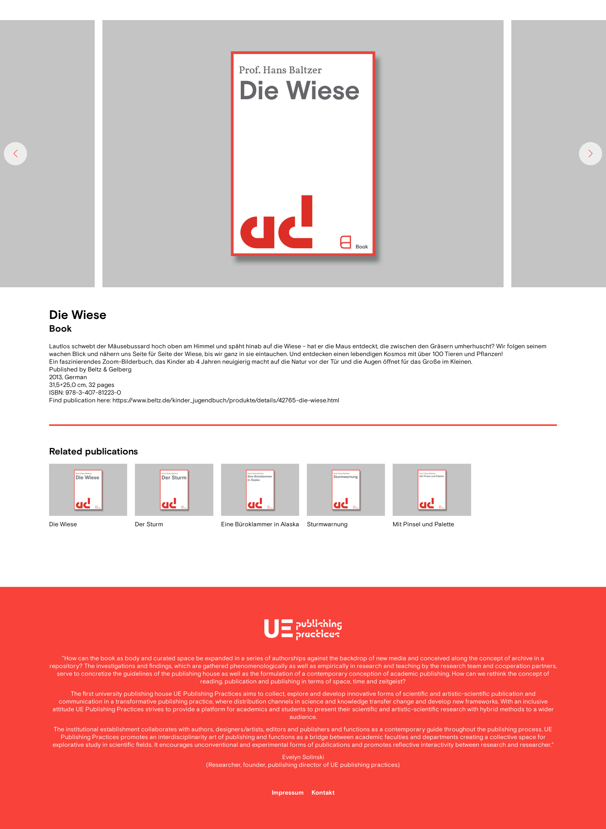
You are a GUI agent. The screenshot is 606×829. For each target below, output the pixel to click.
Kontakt (323, 793)
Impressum (288, 793)
